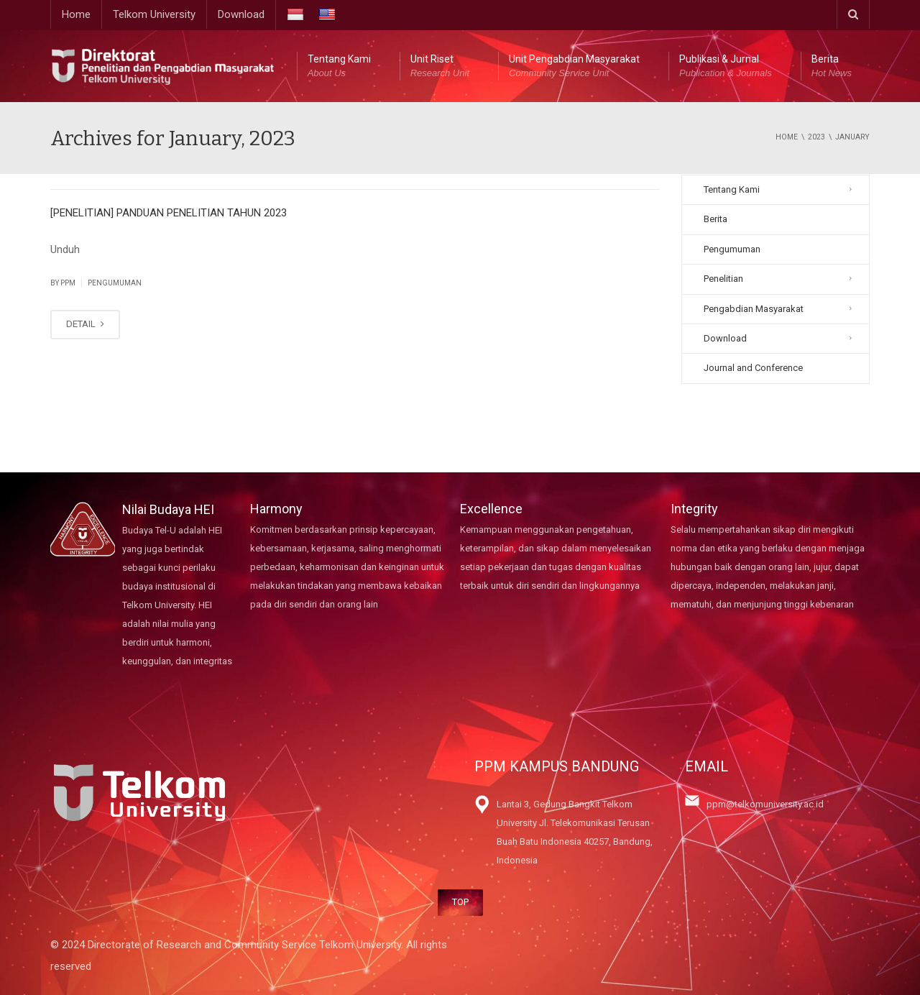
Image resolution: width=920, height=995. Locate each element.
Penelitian (723, 278)
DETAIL (85, 323)
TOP (460, 902)
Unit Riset (439, 67)
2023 (816, 137)
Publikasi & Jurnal (725, 67)
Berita (831, 67)
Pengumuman (115, 283)
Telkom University (154, 14)
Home (76, 14)
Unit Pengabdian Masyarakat (574, 67)
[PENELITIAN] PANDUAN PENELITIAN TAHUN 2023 (168, 212)
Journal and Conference (753, 367)
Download (241, 14)
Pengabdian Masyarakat (754, 308)
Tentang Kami (339, 67)
